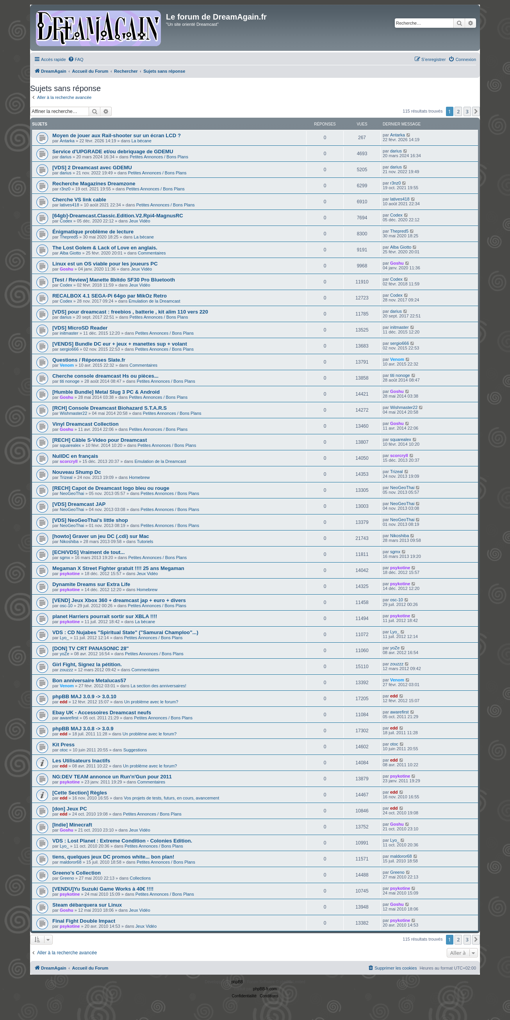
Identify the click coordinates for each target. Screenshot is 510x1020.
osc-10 (66, 605)
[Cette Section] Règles (79, 793)
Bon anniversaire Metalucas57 (89, 680)
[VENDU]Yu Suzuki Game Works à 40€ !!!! (102, 889)
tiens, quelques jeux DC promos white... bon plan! (113, 857)
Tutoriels (145, 541)
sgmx (65, 557)
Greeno (67, 878)
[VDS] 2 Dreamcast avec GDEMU (92, 167)
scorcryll (69, 461)
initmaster (69, 333)
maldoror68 (71, 862)
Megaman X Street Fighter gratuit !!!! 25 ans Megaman (118, 568)
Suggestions (135, 750)
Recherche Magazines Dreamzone (94, 183)
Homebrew (139, 477)
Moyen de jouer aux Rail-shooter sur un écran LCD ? (116, 135)
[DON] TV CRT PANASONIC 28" (90, 648)
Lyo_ (64, 637)
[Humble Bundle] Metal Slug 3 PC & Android (106, 392)
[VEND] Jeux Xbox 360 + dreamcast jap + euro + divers (119, 600)
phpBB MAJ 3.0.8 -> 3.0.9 (82, 728)
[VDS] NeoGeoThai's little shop (90, 520)
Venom (67, 365)
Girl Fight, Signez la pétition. (87, 664)
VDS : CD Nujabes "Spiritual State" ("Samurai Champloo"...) (125, 632)
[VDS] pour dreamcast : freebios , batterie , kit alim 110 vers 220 (130, 312)
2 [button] (458, 111)
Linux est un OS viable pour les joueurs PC (105, 264)
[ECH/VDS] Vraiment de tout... (88, 552)
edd (64, 701)
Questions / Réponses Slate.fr (88, 360)
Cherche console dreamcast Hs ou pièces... (105, 376)
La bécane (141, 140)
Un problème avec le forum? (151, 701)
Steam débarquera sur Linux (87, 905)
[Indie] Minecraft (72, 825)
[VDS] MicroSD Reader (79, 328)
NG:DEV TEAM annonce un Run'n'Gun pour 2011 (112, 777)
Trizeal (66, 477)
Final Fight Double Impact (83, 921)
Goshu (66, 269)
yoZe (64, 653)
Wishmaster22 (73, 413)
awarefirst (69, 717)
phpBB (237, 982)
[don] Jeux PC (69, 809)
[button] (476, 111)
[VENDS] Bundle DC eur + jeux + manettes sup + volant (119, 344)
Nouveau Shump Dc (76, 472)
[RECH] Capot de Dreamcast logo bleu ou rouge (110, 488)
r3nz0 (65, 188)
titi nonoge (70, 381)
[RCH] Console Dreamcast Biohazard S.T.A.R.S (109, 408)
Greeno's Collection (76, 873)
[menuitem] (76, 59)
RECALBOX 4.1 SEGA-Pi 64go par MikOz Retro (109, 296)
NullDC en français (75, 456)
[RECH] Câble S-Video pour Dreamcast (99, 440)
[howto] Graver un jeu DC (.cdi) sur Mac (100, 536)
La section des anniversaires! (158, 685)
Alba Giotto (70, 253)
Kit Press (63, 745)
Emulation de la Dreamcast (154, 301)
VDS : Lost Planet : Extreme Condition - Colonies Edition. (122, 841)
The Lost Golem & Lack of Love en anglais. (104, 248)
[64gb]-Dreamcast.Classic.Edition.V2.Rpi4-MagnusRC (117, 216)
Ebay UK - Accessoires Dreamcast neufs (101, 712)
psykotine (70, 573)
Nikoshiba (69, 541)
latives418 (69, 205)
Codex (66, 221)
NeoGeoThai (72, 493)
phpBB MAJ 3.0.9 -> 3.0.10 (84, 696)
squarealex (70, 445)
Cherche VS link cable (79, 200)
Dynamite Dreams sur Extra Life (91, 584)
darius (65, 156)
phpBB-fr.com (265, 989)
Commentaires (152, 253)
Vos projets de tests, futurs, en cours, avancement (171, 798)
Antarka (67, 140)
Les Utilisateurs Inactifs (81, 761)
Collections (140, 878)
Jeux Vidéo (139, 221)
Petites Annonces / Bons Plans (159, 156)
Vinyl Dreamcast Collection (85, 424)
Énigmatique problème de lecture (93, 232)
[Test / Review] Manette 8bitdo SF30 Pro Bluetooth (113, 280)
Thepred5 (69, 237)
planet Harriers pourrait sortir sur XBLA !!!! (104, 616)
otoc (64, 750)
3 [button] (467, 111)
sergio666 (69, 349)
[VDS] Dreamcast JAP (78, 504)
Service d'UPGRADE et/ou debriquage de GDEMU (112, 151)
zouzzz (66, 669)
